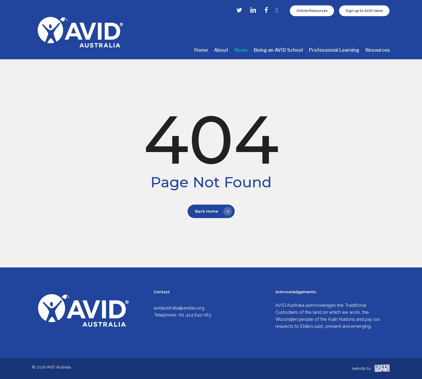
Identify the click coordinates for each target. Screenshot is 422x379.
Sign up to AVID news (364, 11)
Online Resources (312, 11)
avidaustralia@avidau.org (179, 308)
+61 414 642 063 (194, 315)
